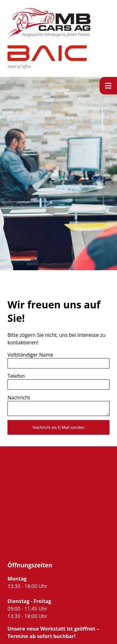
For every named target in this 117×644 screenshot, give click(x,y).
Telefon (16, 376)
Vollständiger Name (30, 354)
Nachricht (18, 397)
